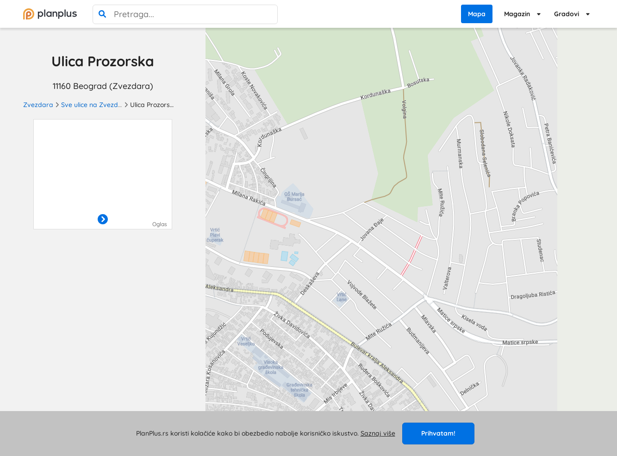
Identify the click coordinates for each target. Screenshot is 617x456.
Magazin (517, 14)
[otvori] (102, 219)
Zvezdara (38, 105)
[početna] (50, 14)
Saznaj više (378, 433)
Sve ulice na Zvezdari (93, 105)
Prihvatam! (438, 433)
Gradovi (566, 14)
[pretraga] (102, 14)
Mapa (477, 14)
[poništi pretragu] (268, 14)
